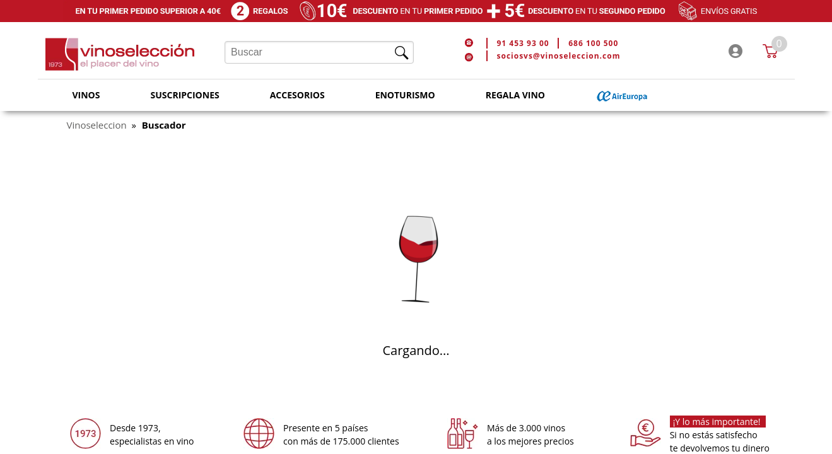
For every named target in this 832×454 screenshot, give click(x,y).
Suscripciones (184, 95)
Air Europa (622, 95)
